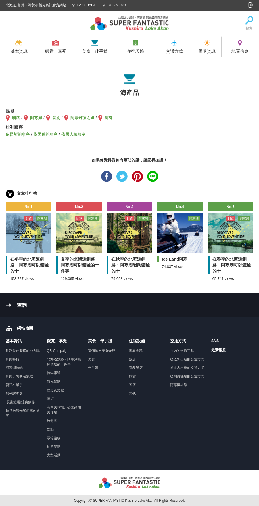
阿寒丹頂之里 (82, 118)
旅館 (132, 376)
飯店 (132, 359)
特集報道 (53, 373)
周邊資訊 (207, 46)
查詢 (22, 305)
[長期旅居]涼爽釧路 (20, 402)
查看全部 (136, 351)
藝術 (50, 399)
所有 (108, 118)
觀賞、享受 (55, 46)
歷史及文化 (55, 390)
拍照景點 (53, 447)
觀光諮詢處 (14, 394)
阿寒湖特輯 (14, 368)
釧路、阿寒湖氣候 (19, 376)
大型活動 (53, 455)
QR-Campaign (58, 351)
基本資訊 (19, 46)
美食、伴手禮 (95, 46)
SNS (215, 341)
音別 (56, 118)
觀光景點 (53, 381)
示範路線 (53, 438)
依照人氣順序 (73, 134)
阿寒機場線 (178, 385)
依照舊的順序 (45, 134)
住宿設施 (135, 46)
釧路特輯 (12, 359)
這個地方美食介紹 (101, 351)
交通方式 (174, 46)
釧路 (16, 118)
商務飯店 (136, 368)
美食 (91, 359)
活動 (50, 430)
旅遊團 (52, 421)
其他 (132, 394)
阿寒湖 (36, 118)
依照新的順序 (18, 134)
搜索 (249, 23)
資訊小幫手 (14, 385)
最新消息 (218, 350)
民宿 (132, 385)
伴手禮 (93, 368)
